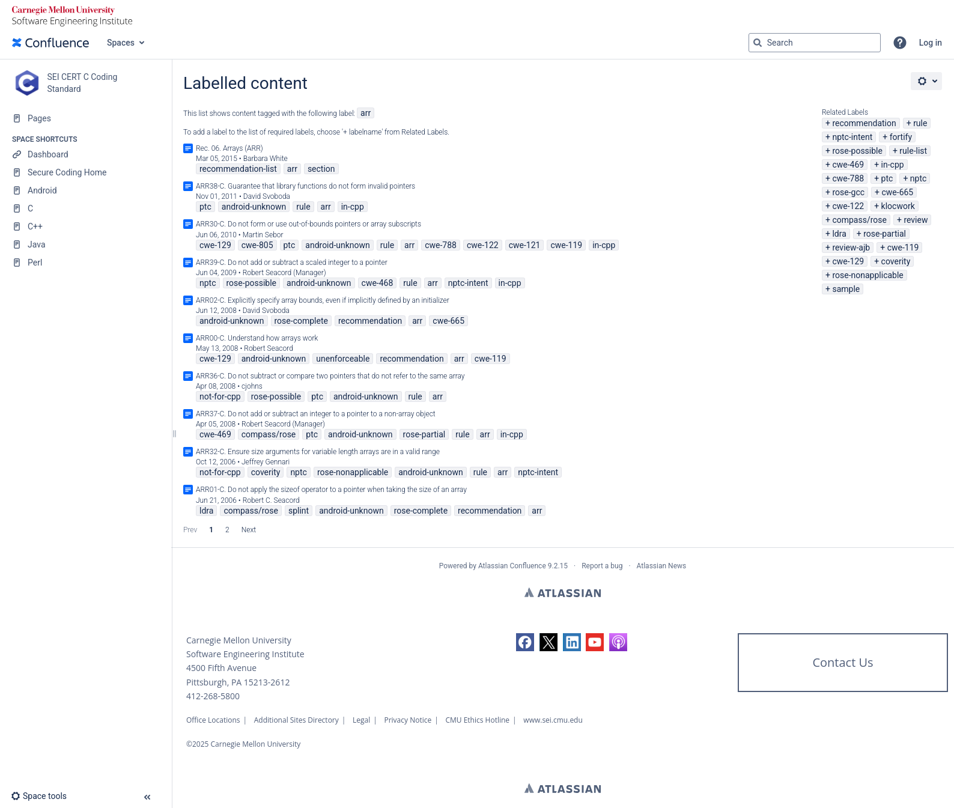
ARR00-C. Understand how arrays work (257, 338)
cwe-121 (525, 245)
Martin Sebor (263, 235)
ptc (887, 178)
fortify (901, 137)
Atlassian (562, 592)
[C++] (85, 226)
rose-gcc (848, 192)
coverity (896, 261)
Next (249, 530)
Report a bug (602, 566)
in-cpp (892, 164)
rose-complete (301, 321)
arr (365, 113)
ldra (839, 233)
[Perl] (85, 263)
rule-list (913, 151)
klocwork (898, 206)
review (916, 220)
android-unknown (254, 206)
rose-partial (884, 233)
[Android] (85, 190)
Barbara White (265, 158)
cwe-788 (848, 178)
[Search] (757, 42)
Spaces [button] (121, 42)
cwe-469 (848, 164)
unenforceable (342, 358)
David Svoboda (266, 196)
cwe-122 (848, 206)
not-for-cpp (220, 396)
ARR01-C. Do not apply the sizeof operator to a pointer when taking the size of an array (331, 489)
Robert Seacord (268, 348)
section (321, 169)
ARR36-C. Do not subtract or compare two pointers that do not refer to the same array (330, 376)
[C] (85, 208)
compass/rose (859, 220)
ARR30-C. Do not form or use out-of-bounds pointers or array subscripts (308, 224)
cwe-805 (257, 245)
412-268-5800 (213, 696)
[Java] (85, 244)
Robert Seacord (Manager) (284, 273)
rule (920, 123)
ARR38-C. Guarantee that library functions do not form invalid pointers (305, 186)
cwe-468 (377, 283)
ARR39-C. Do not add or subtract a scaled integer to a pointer (291, 262)
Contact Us (842, 662)
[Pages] (85, 118)
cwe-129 (848, 261)
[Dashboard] (85, 154)
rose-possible (857, 151)
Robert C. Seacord (271, 500)
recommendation (864, 123)
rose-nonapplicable (867, 275)
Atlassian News (662, 566)
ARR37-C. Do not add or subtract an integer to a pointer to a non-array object (316, 414)
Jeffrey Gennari (266, 462)
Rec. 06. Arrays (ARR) (229, 148)
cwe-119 (903, 247)
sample (846, 289)
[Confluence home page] (50, 42)
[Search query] (815, 42)
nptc (918, 178)
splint (298, 510)
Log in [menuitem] (930, 42)
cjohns (252, 386)
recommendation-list (238, 169)
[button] (900, 42)
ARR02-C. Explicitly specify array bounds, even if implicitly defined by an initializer (322, 300)
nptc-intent (852, 137)
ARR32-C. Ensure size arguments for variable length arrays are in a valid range (318, 452)
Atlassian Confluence (512, 566)
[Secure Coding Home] (85, 172)
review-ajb (851, 247)
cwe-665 (897, 192)
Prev (190, 530)
